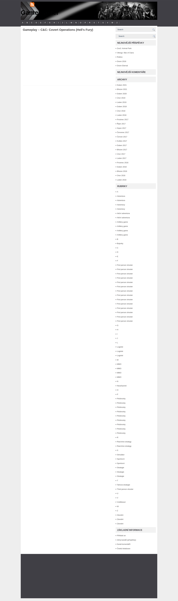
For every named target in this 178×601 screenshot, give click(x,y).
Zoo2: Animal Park (124, 48)
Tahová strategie (123, 485)
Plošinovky (121, 399)
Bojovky (120, 243)
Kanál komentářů (123, 544)
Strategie (120, 468)
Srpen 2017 (121, 128)
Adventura (121, 196)
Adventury (121, 205)
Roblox (119, 57)
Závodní (120, 515)
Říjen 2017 (121, 124)
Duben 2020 (122, 94)
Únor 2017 (121, 154)
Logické (120, 347)
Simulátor (120, 455)
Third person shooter (125, 489)
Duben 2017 (122, 145)
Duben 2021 (122, 85)
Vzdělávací (121, 502)
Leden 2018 (121, 115)
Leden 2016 (121, 180)
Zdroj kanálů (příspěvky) (126, 540)
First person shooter (125, 265)
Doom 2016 (121, 61)
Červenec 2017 (123, 132)
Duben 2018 (122, 106)
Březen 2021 (122, 89)
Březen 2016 (122, 171)
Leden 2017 (121, 158)
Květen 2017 (122, 141)
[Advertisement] (89, 576)
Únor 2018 (121, 111)
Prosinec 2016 (122, 163)
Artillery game (122, 222)
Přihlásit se (121, 536)
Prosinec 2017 (122, 119)
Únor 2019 (121, 98)
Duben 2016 (122, 167)
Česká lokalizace (123, 549)
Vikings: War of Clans (125, 53)
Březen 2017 (122, 150)
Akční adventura (123, 213)
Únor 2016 (121, 175)
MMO (119, 364)
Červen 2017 (122, 137)
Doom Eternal (122, 66)
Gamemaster (40, 12)
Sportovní (121, 459)
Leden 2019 (121, 102)
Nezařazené (122, 386)
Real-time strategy (124, 442)
